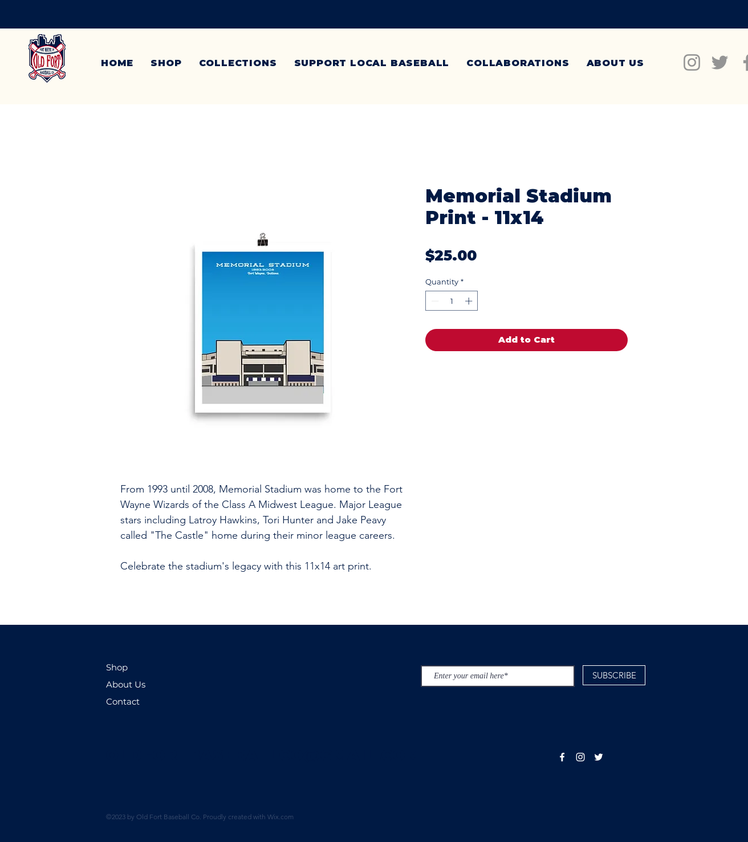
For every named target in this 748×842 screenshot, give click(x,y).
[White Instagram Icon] (580, 757)
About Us (125, 684)
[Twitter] (720, 62)
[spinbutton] (452, 301)
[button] (238, 63)
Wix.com (280, 816)
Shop (117, 667)
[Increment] (470, 301)
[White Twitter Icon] (598, 757)
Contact (123, 701)
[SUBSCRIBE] (614, 675)
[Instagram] (692, 62)
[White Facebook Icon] (562, 757)
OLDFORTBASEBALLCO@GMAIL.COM (263, 755)
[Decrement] (434, 301)
